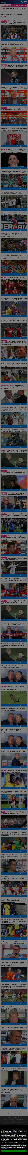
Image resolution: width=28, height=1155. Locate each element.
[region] (14, 1140)
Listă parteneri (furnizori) (4, 1148)
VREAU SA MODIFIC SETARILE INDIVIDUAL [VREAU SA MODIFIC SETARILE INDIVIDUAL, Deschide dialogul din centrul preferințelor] (14, 1152)
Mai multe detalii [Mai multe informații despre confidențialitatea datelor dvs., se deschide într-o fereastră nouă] (15, 1132)
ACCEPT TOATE (14, 1151)
